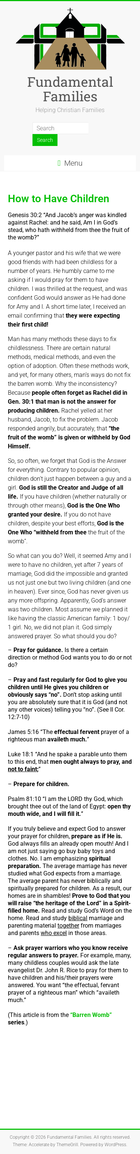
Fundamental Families (70, 89)
